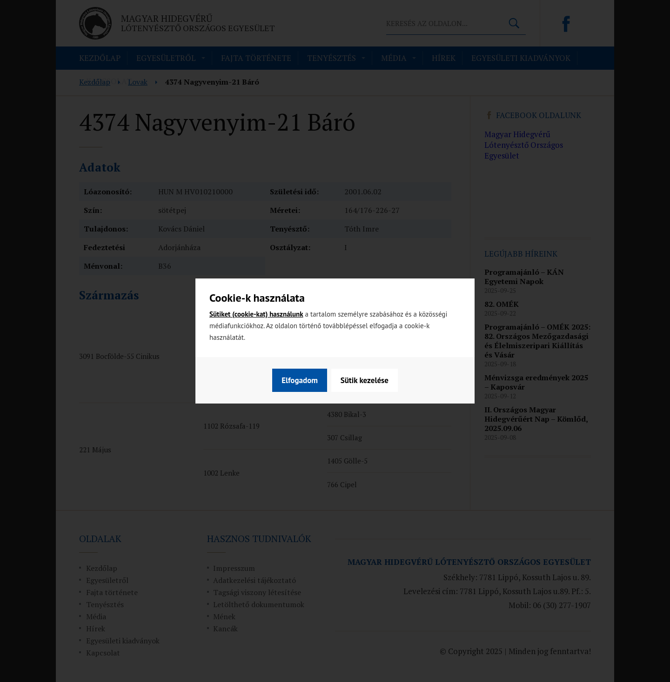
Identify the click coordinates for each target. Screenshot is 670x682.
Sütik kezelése (305, 380)
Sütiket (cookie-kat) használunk (256, 314)
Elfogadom (371, 380)
